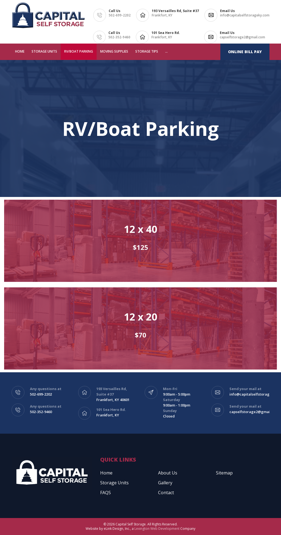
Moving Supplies (114, 51)
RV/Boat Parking (78, 51)
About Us (167, 473)
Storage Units (44, 51)
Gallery (165, 483)
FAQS (105, 493)
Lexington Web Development (156, 528)
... (166, 51)
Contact (166, 493)
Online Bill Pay (245, 51)
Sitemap (224, 473)
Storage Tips (146, 51)
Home (19, 51)
